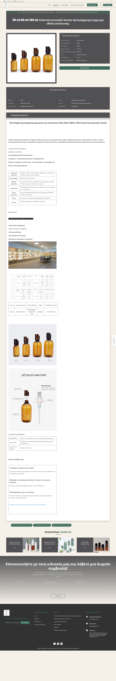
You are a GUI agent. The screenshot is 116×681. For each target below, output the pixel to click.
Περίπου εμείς (64, 5)
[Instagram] (58, 644)
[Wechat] (61, 644)
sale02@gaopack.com (20, 1)
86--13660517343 (93, 619)
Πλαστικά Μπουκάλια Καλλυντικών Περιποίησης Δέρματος (41, 12)
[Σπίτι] (19, 12)
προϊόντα (23, 12)
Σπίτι (49, 5)
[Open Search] (100, 5)
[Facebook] (54, 644)
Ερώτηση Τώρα (92, 5)
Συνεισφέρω (25, 622)
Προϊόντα (55, 5)
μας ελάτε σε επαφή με (77, 5)
